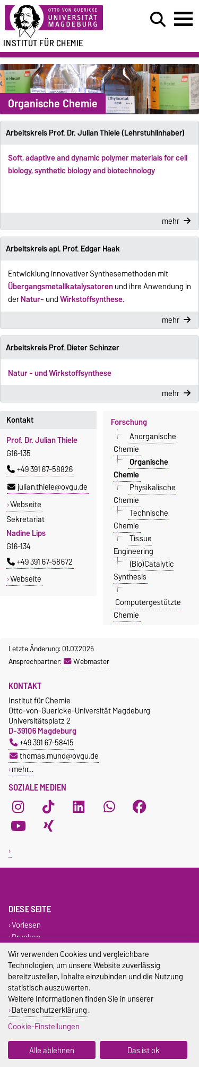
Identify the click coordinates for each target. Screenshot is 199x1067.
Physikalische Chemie (145, 493)
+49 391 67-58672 (40, 562)
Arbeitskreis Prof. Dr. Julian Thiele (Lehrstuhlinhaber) (95, 133)
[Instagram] (18, 806)
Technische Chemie (141, 519)
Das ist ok (143, 1050)
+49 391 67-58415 (42, 742)
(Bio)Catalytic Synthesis (144, 570)
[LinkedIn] (78, 806)
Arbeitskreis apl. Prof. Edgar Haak (63, 248)
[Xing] (48, 825)
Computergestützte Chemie (147, 608)
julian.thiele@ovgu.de (47, 487)
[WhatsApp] (109, 806)
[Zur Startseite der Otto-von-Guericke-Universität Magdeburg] (61, 21)
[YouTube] (18, 825)
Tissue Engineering (133, 544)
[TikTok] (48, 806)
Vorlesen (26, 925)
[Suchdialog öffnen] (158, 19)
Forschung (129, 422)
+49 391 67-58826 (40, 469)
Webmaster (86, 661)
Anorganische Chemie (145, 442)
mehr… (22, 769)
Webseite (25, 504)
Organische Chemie (141, 468)
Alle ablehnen (51, 1050)
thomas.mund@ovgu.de (54, 755)
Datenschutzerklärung (49, 1009)
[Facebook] (139, 806)
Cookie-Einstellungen (44, 1026)
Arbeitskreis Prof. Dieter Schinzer (62, 347)
